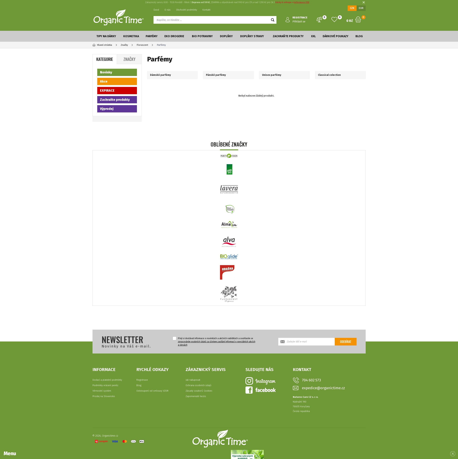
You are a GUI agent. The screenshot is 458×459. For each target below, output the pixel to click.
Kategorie (104, 59)
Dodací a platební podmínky (107, 379)
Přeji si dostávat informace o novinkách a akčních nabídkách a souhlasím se (216, 341)
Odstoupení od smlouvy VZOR (152, 390)
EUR (361, 8)
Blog (359, 36)
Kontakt (206, 9)
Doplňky (226, 36)
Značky (129, 59)
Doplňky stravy (252, 36)
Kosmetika (131, 36)
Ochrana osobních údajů (198, 385)
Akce (103, 81)
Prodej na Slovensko (104, 396)
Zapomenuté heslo (196, 396)
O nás (167, 9)
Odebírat (345, 341)
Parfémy (152, 36)
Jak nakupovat (193, 379)
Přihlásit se (298, 21)
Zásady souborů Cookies (199, 390)
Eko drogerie (174, 36)
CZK (352, 8)
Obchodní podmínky (186, 9)
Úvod (156, 9)
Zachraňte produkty (288, 36)
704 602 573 (311, 380)
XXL (313, 36)
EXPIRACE (107, 91)
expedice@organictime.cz (323, 388)
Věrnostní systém (102, 390)
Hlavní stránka (102, 45)
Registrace (142, 379)
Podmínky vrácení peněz (105, 385)
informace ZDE (301, 2)
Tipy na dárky (106, 36)
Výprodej (106, 109)
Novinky (106, 72)
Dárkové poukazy (335, 36)
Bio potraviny (202, 36)
